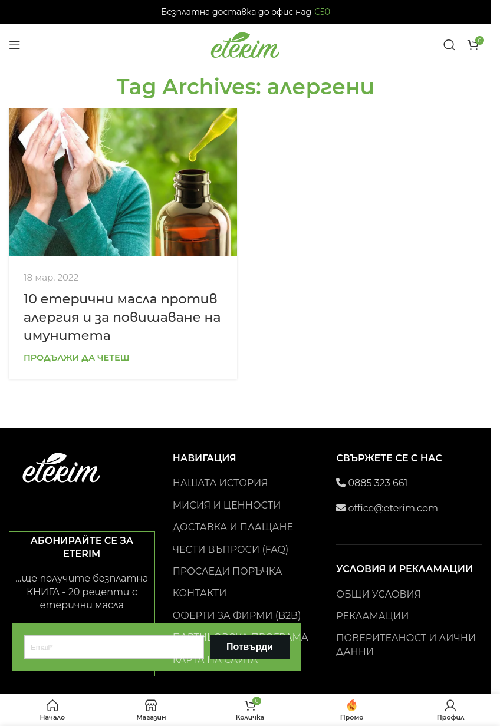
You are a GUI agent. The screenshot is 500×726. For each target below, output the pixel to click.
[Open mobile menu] (15, 45)
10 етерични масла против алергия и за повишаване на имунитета (122, 317)
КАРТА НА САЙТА (215, 659)
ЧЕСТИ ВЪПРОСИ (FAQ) (231, 549)
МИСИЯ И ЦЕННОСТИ (227, 505)
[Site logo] (246, 44)
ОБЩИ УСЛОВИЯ (378, 594)
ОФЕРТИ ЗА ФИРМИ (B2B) (237, 615)
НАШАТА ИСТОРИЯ (220, 483)
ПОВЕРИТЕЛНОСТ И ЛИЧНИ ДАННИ (406, 644)
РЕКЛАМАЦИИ (372, 616)
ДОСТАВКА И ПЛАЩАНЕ (233, 527)
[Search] (449, 45)
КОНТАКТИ (200, 593)
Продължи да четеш (77, 357)
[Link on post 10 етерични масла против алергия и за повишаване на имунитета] (123, 182)
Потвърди (249, 647)
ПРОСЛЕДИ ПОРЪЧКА (227, 571)
